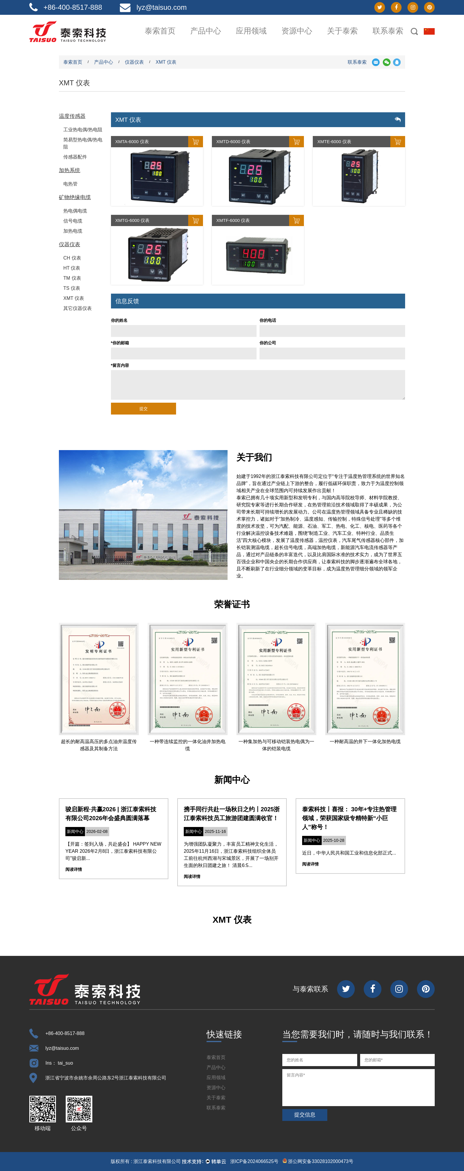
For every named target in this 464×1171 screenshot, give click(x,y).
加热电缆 (72, 230)
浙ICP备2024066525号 (254, 1161)
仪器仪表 (134, 62)
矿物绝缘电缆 (75, 197)
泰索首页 (160, 30)
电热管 (70, 183)
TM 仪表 (72, 278)
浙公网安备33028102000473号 (318, 1161)
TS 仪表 (71, 288)
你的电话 (268, 320)
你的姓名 (119, 320)
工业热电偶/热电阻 (82, 129)
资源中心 (296, 30)
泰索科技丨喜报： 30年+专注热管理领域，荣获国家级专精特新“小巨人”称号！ (349, 818)
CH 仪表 (72, 257)
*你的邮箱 (120, 342)
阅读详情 (73, 869)
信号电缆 (72, 220)
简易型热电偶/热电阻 (82, 143)
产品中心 (205, 30)
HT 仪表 (71, 268)
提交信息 (304, 1115)
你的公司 (268, 342)
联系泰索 (388, 30)
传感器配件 (75, 156)
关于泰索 (342, 30)
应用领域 (251, 30)
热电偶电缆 (75, 210)
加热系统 (69, 170)
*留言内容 (120, 365)
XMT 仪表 (73, 298)
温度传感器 (72, 116)
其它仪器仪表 (77, 308)
